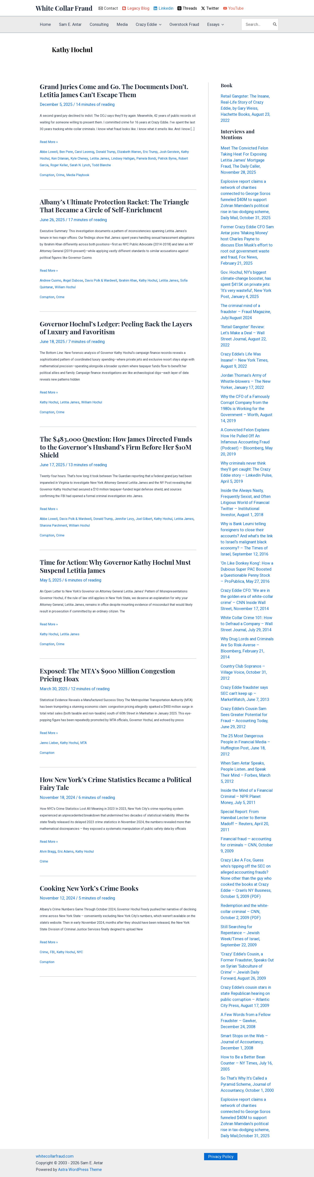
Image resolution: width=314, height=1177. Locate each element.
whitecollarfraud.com (55, 1156)
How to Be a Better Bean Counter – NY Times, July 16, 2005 (247, 1063)
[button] (159, 24)
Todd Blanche (182, 165)
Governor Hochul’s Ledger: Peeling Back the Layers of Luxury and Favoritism (116, 328)
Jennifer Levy (144, 519)
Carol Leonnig (94, 151)
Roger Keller (129, 165)
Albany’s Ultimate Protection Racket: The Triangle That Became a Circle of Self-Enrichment (114, 206)
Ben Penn (72, 151)
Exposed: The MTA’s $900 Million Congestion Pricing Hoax (107, 675)
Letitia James (151, 158)
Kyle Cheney (126, 158)
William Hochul (107, 287)
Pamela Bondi (52, 165)
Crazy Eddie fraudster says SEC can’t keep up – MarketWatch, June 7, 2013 (245, 693)
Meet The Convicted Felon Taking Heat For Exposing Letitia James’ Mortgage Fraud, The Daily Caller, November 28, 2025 (244, 160)
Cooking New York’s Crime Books (89, 889)
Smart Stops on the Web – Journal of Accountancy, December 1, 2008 (244, 1041)
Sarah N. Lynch (155, 165)
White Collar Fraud (64, 8)
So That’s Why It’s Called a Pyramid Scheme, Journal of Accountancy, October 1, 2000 (247, 1084)
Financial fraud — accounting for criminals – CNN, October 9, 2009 (247, 844)
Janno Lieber (51, 743)
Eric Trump (177, 151)
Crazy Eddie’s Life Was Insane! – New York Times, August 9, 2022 (244, 360)
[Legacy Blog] (135, 8)
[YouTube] (233, 8)
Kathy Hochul (78, 158)
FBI (55, 953)
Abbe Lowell (51, 151)
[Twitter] (210, 8)
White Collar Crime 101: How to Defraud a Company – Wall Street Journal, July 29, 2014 (247, 623)
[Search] (275, 24)
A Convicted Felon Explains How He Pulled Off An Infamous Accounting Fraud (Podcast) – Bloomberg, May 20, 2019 (247, 441)
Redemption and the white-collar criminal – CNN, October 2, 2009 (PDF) (245, 911)
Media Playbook (87, 175)
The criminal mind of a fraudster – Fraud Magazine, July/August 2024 (246, 311)
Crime (66, 175)
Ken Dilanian (103, 158)
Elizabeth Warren (150, 151)
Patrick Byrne (78, 165)
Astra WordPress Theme (80, 1169)
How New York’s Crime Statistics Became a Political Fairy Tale (115, 784)
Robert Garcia (104, 165)
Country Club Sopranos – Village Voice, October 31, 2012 (244, 672)
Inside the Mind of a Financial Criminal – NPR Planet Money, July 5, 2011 (247, 796)
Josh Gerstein (52, 158)
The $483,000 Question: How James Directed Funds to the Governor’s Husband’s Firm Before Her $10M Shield (116, 447)
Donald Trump (121, 151)
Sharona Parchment (98, 526)
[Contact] (108, 8)
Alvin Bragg (50, 852)
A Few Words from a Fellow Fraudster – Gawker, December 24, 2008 (246, 1020)
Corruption (49, 175)
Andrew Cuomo (53, 280)
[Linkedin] (163, 8)
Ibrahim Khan (148, 280)
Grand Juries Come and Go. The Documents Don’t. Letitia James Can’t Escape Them (114, 90)
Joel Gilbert (168, 519)
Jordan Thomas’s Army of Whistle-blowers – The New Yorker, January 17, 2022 (246, 381)
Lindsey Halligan (179, 158)
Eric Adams (72, 852)
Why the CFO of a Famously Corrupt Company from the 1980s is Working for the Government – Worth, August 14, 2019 (246, 408)
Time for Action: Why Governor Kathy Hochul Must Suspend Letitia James (115, 567)
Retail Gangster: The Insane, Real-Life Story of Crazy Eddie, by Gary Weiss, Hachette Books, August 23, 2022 (245, 108)
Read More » (49, 142)
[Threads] (187, 8)
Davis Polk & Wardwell (116, 280)
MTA (94, 743)
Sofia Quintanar (79, 287)
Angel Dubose (81, 280)
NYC (90, 953)
